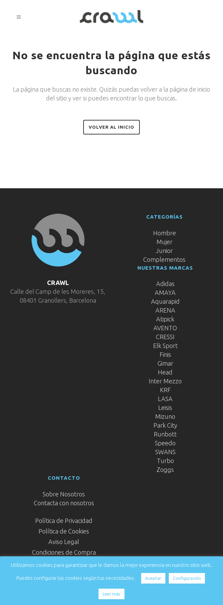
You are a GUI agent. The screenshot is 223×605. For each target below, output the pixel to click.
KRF (165, 389)
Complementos (164, 259)
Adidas (165, 283)
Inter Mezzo (165, 381)
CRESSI (165, 336)
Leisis (165, 407)
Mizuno (165, 416)
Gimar (165, 363)
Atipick (165, 319)
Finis (165, 354)
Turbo (165, 460)
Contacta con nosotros (64, 502)
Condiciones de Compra (64, 552)
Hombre (164, 232)
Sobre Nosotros (64, 494)
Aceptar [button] (153, 578)
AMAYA (165, 292)
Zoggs (165, 469)
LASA (165, 398)
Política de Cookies (64, 531)
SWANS (165, 451)
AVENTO (165, 327)
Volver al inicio (111, 127)
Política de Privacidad (63, 520)
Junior (164, 250)
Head (165, 372)
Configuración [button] (187, 578)
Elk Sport (165, 345)
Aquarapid (165, 301)
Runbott (165, 434)
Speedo (165, 443)
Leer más (111, 593)
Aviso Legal (63, 541)
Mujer (165, 241)
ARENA (165, 310)
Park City (165, 425)
